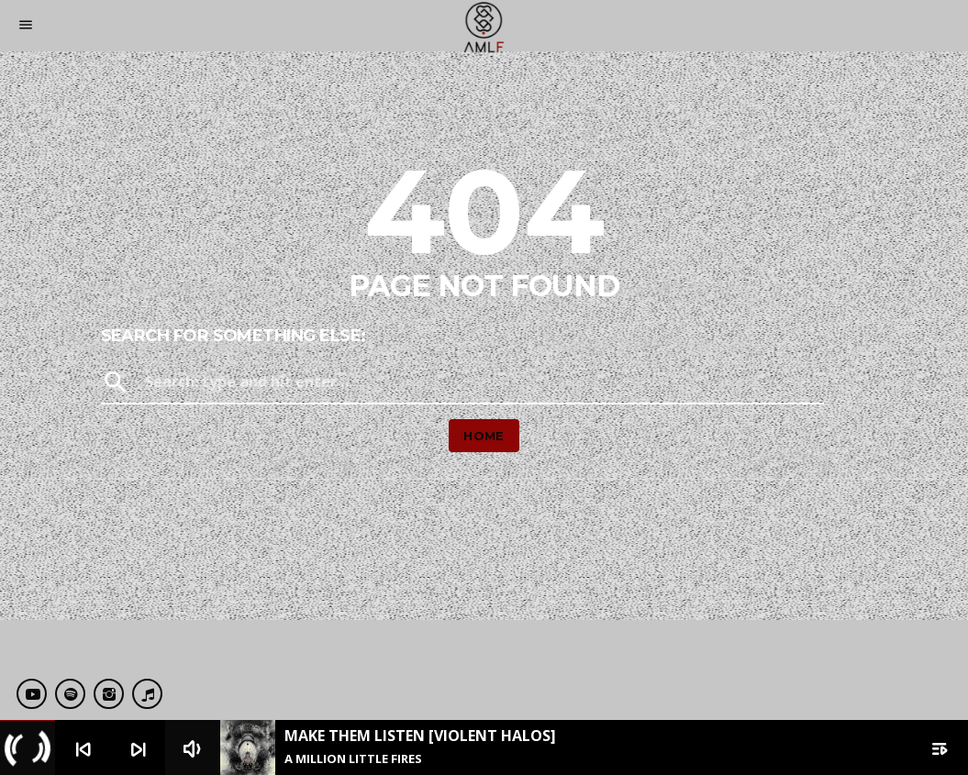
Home (484, 435)
